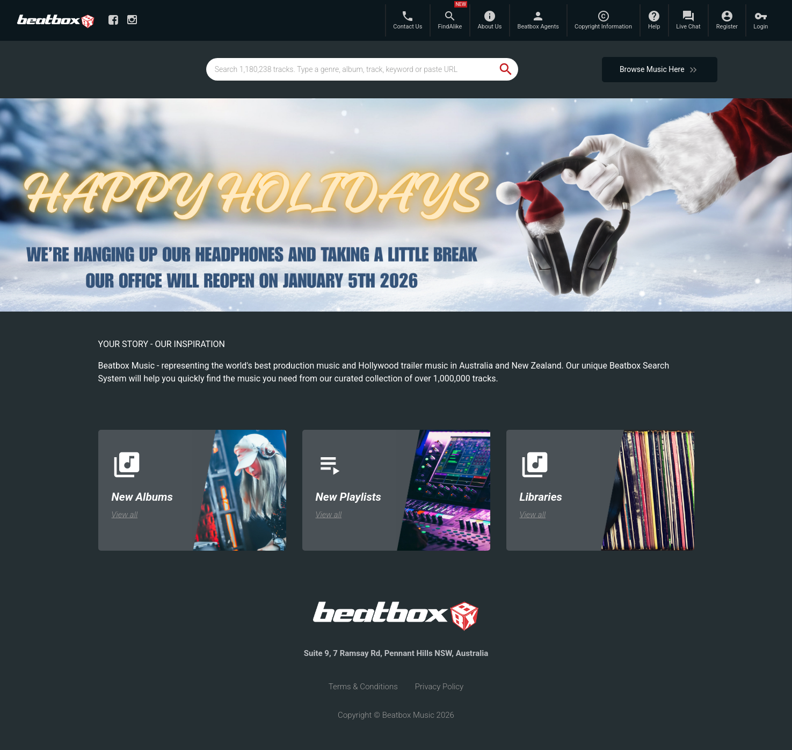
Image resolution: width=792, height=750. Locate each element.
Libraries (541, 496)
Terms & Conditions (363, 686)
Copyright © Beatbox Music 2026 (396, 715)
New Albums (142, 496)
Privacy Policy (439, 686)
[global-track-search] (350, 69)
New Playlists (348, 496)
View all (125, 514)
